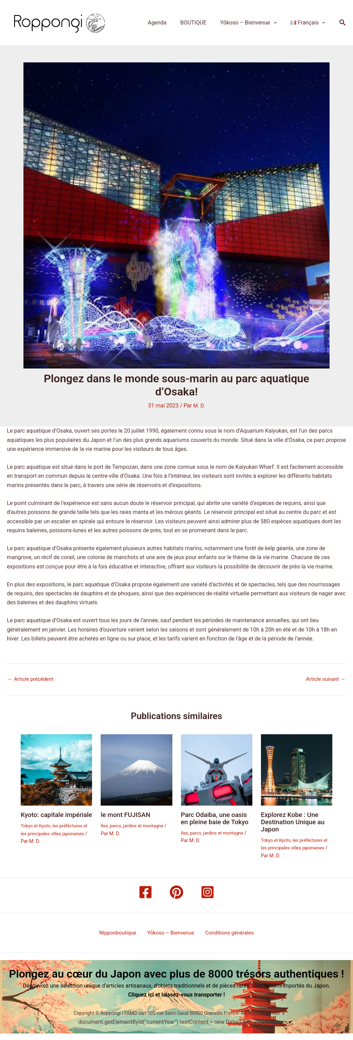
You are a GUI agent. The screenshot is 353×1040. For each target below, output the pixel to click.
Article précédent (32, 679)
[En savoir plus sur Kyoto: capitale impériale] (56, 769)
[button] (277, 23)
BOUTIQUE (200, 22)
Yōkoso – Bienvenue (252, 23)
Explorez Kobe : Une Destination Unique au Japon (295, 821)
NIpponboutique (120, 932)
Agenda (167, 22)
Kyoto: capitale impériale (43, 818)
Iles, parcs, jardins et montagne (134, 825)
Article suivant (324, 679)
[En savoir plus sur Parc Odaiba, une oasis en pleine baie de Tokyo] (216, 769)
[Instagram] (207, 891)
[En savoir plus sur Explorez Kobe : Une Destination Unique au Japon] (296, 769)
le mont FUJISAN (127, 814)
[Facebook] (145, 891)
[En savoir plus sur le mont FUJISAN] (136, 769)
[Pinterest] (176, 891)
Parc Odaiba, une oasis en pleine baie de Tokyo (216, 821)
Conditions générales (227, 932)
